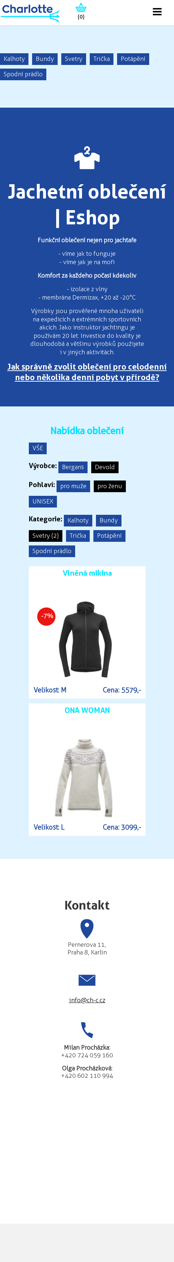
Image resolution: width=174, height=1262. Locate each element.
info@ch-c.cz (87, 1000)
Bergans (73, 467)
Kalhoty (14, 58)
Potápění (133, 58)
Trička (101, 58)
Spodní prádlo (23, 74)
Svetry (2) (45, 535)
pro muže (73, 486)
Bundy (45, 58)
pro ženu (109, 486)
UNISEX (42, 501)
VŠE (37, 448)
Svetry (73, 58)
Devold (105, 467)
